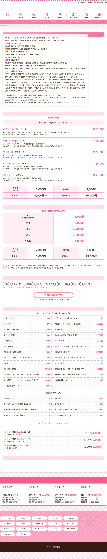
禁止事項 (85, 22)
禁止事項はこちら (55, 295)
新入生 (47, 18)
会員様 (64, 22)
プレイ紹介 (73, 18)
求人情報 (95, 22)
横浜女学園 (91, 495)
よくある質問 (74, 22)
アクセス (42, 22)
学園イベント (99, 18)
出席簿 (20, 18)
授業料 (60, 18)
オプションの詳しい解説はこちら (53, 423)
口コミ (11, 22)
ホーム (7, 18)
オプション (32, 22)
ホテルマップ (53, 22)
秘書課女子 (66, 495)
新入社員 (39, 495)
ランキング (21, 22)
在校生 (34, 18)
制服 (86, 18)
